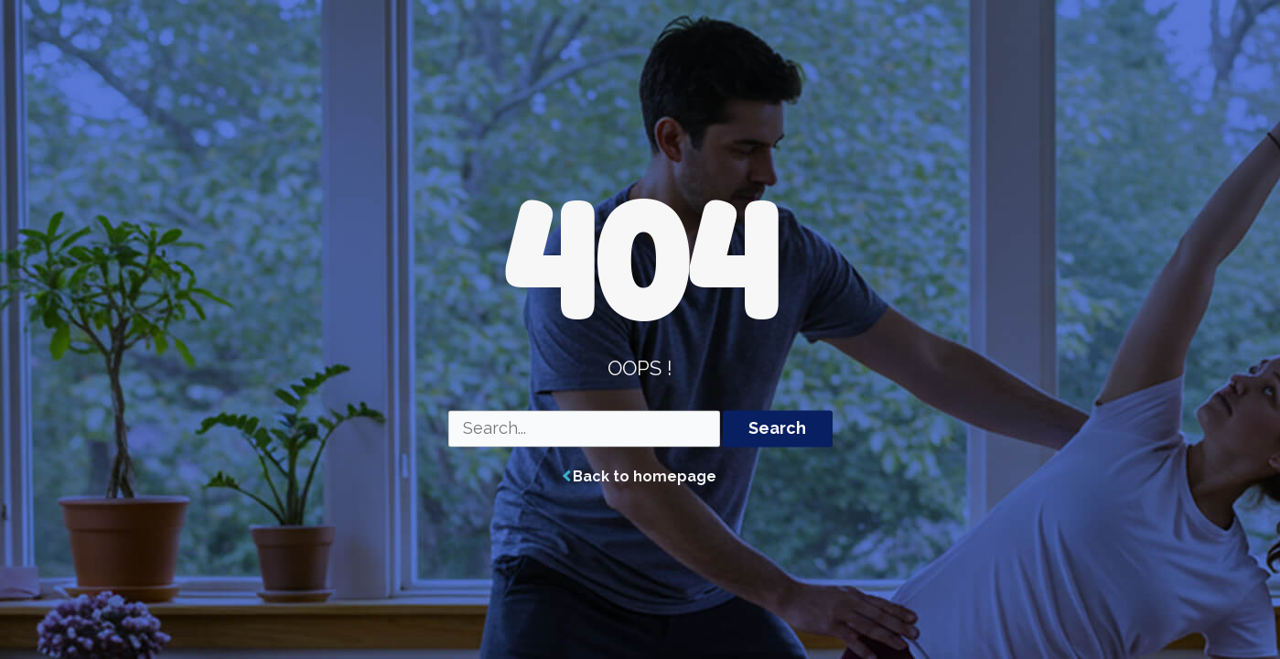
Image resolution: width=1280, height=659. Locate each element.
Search (777, 428)
